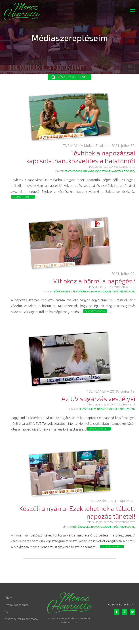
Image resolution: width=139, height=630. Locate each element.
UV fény (130, 409)
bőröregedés (63, 291)
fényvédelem (73, 171)
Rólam (8, 597)
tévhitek (129, 171)
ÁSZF (7, 611)
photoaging (127, 291)
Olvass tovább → (23, 197)
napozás (117, 171)
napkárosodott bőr (96, 171)
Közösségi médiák (121, 604)
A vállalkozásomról (17, 604)
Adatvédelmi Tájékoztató (21, 618)
